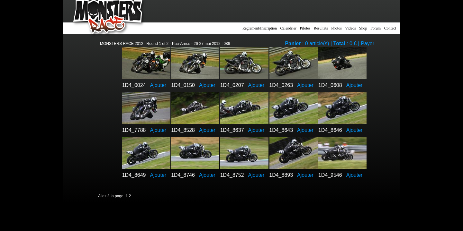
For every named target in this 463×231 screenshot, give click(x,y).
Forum (375, 28)
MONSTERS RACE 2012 (121, 43)
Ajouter (158, 85)
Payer (367, 43)
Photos (336, 28)
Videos (350, 28)
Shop (363, 28)
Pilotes (305, 28)
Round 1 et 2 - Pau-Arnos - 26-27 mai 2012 (184, 43)
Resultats (321, 28)
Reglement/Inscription (259, 28)
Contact (390, 28)
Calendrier (288, 28)
